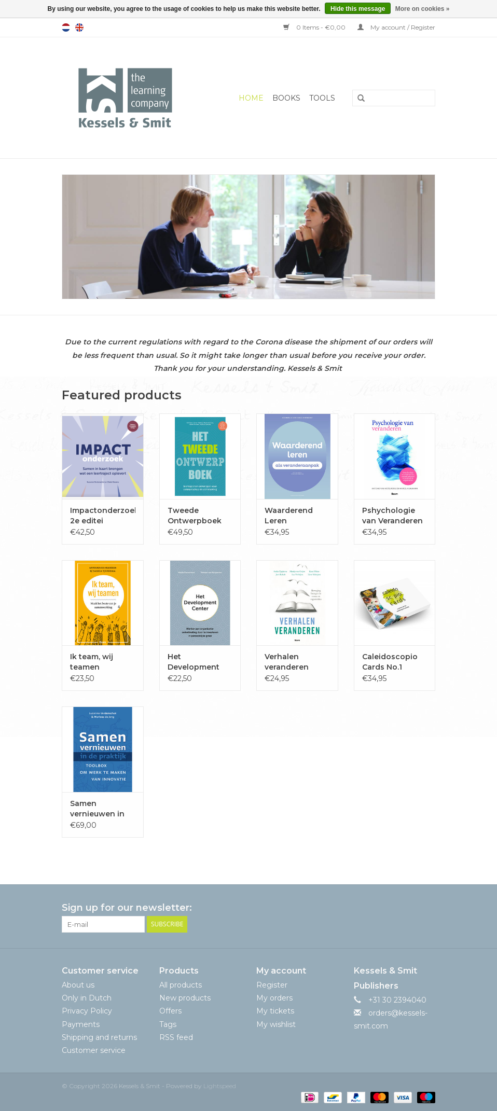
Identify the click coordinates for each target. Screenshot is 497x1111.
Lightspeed (219, 1086)
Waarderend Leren (289, 515)
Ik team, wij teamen (91, 662)
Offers (170, 1011)
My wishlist (276, 1024)
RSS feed (176, 1037)
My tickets (275, 1011)
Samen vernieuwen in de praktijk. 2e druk (97, 809)
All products (180, 985)
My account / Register (396, 27)
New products (185, 998)
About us (78, 985)
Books (286, 98)
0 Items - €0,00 (315, 27)
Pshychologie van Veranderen (392, 515)
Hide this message (357, 8)
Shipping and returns (99, 1037)
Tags (167, 1024)
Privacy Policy (87, 1011)
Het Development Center (193, 662)
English (79, 27)
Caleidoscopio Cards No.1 (390, 662)
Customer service (94, 1050)
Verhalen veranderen (287, 662)
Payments (81, 1024)
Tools (322, 98)
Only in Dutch (87, 998)
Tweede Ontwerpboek (195, 515)
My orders (274, 998)
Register (271, 985)
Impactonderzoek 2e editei (102, 515)
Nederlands (66, 27)
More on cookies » (422, 8)
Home (251, 98)
